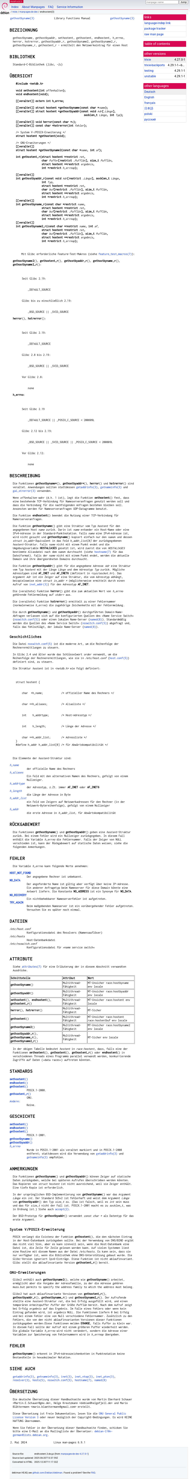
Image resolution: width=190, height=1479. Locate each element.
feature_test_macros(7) (115, 254)
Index (15, 7)
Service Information (70, 7)
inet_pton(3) (105, 1376)
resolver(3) (21, 1380)
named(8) (96, 619)
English (149, 97)
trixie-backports (154, 65)
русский (150, 119)
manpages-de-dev (28, 12)
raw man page (153, 34)
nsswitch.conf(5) (26, 619)
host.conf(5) (118, 658)
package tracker (155, 28)
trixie (14, 12)
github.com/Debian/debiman (47, 1472)
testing (148, 70)
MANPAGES (16, 1)
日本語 (148, 108)
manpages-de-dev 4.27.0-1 (74, 1454)
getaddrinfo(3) (86, 487)
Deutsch (149, 91)
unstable (150, 76)
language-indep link (157, 23)
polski (148, 114)
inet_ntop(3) (84, 1376)
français (149, 103)
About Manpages (33, 7)
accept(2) (62, 1209)
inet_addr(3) (38, 584)
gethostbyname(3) (22, 18)
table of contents (157, 44)
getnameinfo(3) (111, 487)
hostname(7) (102, 551)
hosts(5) (38, 1380)
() (19, 1079)
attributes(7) (32, 966)
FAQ (50, 7)
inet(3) (66, 1376)
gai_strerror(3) (24, 490)
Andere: (15, 1101)
